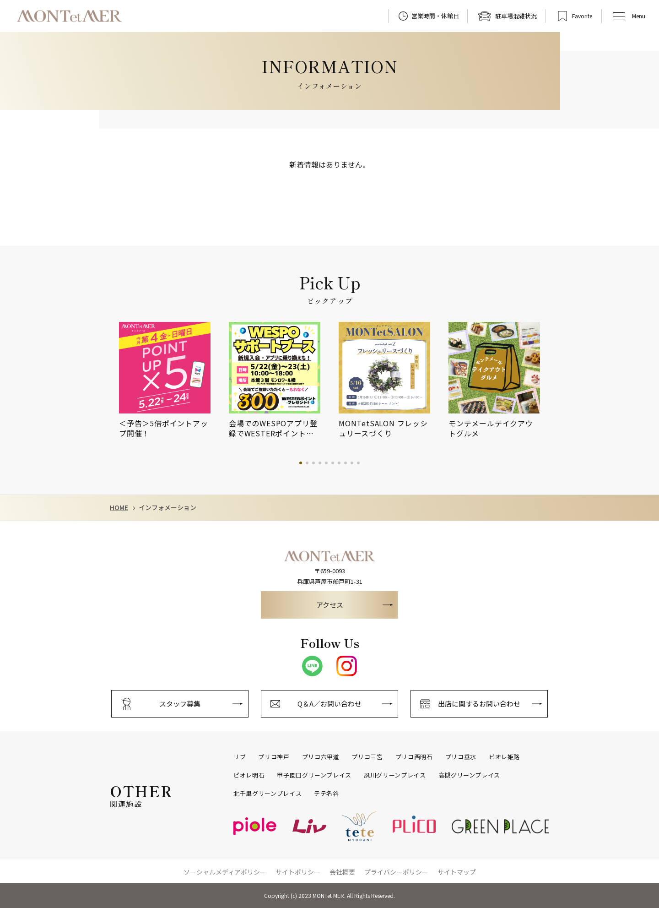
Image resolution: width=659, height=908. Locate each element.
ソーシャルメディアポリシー (225, 872)
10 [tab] (358, 463)
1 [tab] (300, 463)
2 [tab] (307, 463)
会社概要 (342, 872)
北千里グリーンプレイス (267, 793)
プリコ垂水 (460, 757)
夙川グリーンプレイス (395, 775)
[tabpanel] (174, 380)
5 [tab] (326, 463)
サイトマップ (457, 872)
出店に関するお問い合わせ (479, 703)
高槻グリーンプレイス (469, 775)
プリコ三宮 (367, 757)
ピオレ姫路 (504, 757)
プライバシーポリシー (396, 872)
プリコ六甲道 (321, 757)
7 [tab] (339, 463)
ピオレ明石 (249, 775)
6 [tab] (332, 463)
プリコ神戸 (273, 757)
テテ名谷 (326, 793)
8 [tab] (345, 463)
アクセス (329, 604)
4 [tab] (320, 463)
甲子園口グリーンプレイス (314, 775)
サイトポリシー (297, 872)
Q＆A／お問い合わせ (329, 703)
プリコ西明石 (414, 757)
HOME (119, 507)
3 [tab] (313, 463)
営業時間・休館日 (435, 15)
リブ (239, 757)
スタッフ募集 (179, 703)
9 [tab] (352, 463)
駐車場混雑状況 (516, 15)
